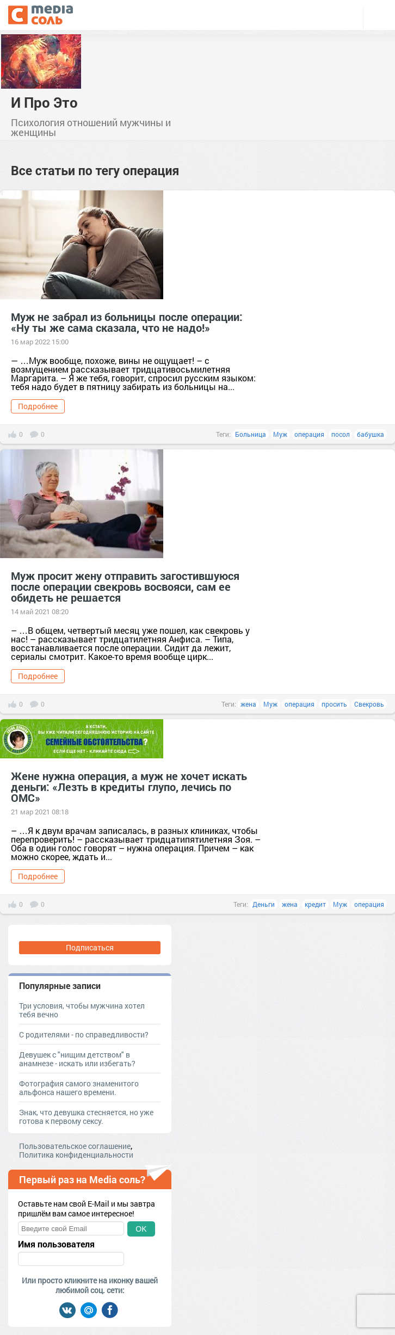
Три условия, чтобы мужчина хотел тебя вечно (82, 1009)
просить (334, 704)
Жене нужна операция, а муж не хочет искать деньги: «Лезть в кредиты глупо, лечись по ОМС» (129, 786)
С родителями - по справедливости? (84, 1034)
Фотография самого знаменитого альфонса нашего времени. (79, 1087)
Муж (280, 434)
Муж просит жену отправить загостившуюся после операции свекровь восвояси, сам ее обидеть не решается (125, 586)
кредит (315, 904)
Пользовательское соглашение (75, 1146)
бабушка (370, 434)
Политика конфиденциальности (76, 1154)
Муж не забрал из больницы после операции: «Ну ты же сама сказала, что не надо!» (127, 322)
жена (248, 704)
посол (340, 434)
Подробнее (38, 406)
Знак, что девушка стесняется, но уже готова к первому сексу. (86, 1116)
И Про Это (44, 102)
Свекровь (369, 704)
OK (140, 1229)
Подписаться (90, 947)
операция (309, 434)
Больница (250, 434)
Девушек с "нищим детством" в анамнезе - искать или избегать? (77, 1058)
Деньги (263, 904)
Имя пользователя (56, 1244)
